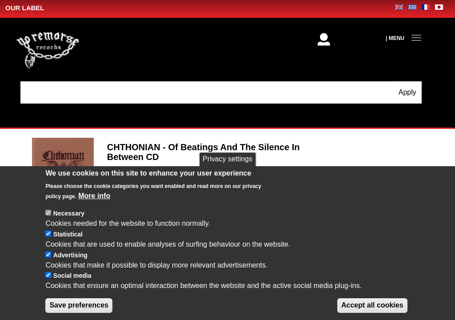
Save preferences (78, 305)
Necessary (68, 213)
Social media (72, 275)
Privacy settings (227, 159)
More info (94, 196)
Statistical (68, 234)
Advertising (70, 255)
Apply (407, 92)
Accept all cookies (372, 305)
